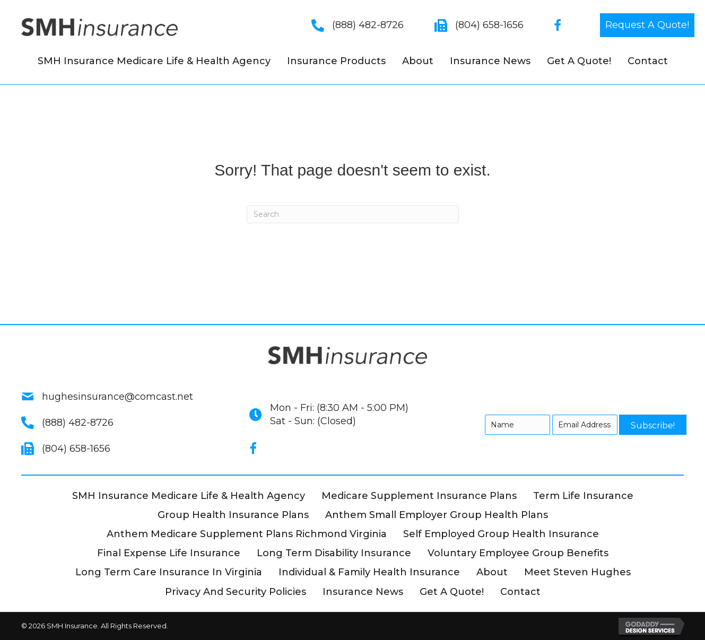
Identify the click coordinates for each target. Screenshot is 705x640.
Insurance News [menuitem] (490, 61)
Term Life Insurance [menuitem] (583, 496)
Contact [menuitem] (648, 61)
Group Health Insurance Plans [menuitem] (233, 515)
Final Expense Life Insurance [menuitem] (168, 553)
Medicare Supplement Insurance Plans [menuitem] (419, 496)
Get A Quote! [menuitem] (579, 61)
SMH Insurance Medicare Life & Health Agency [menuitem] (154, 61)
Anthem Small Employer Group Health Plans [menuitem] (436, 515)
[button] (647, 25)
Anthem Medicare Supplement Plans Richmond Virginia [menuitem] (247, 534)
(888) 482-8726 (368, 25)
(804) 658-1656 (489, 25)
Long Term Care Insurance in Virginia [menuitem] (168, 572)
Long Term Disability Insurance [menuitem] (334, 553)
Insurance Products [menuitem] (336, 61)
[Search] (353, 214)
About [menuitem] (417, 61)
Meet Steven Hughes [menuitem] (577, 572)
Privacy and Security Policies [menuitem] (235, 592)
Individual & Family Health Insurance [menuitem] (369, 572)
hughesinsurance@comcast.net (117, 396)
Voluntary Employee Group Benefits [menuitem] (518, 553)
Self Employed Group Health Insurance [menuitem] (501, 534)
